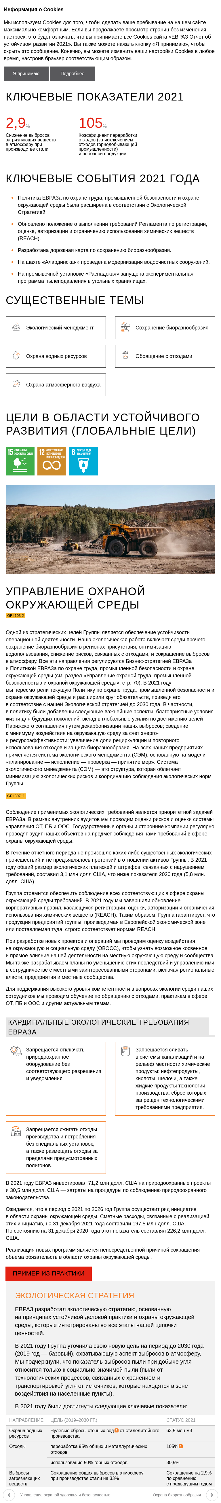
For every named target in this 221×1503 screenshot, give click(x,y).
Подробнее (73, 73)
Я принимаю (26, 73)
